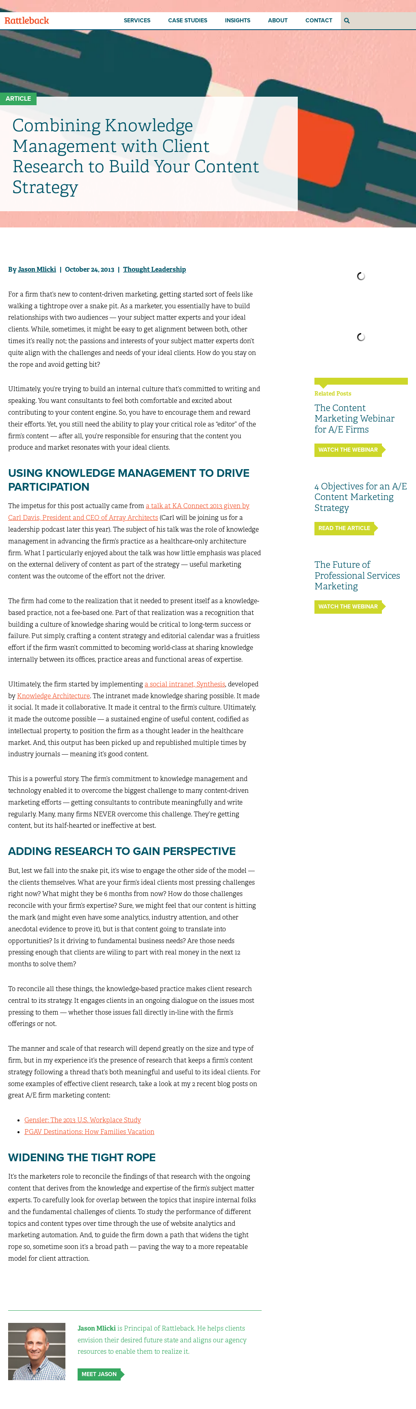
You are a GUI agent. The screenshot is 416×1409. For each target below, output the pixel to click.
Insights (237, 20)
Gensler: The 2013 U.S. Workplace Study (82, 1120)
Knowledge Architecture (53, 696)
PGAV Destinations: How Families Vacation (89, 1132)
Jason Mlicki (37, 269)
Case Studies (187, 20)
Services (137, 20)
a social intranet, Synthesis (185, 684)
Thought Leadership (154, 269)
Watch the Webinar (348, 449)
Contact (319, 20)
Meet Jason (99, 1374)
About (278, 20)
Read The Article (344, 528)
